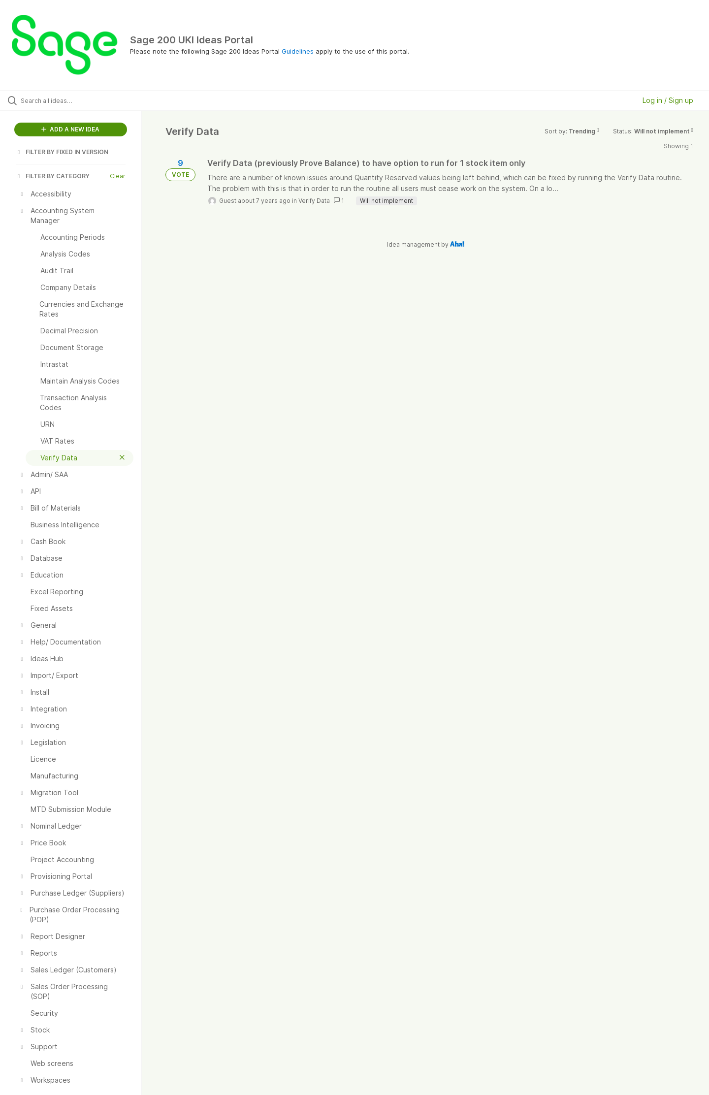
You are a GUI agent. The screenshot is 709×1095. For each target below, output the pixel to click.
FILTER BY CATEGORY (53, 176)
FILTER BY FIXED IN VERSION (62, 152)
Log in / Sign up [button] (668, 100)
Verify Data (314, 200)
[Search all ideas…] (83, 100)
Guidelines (298, 51)
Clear (118, 176)
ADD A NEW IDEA (70, 129)
